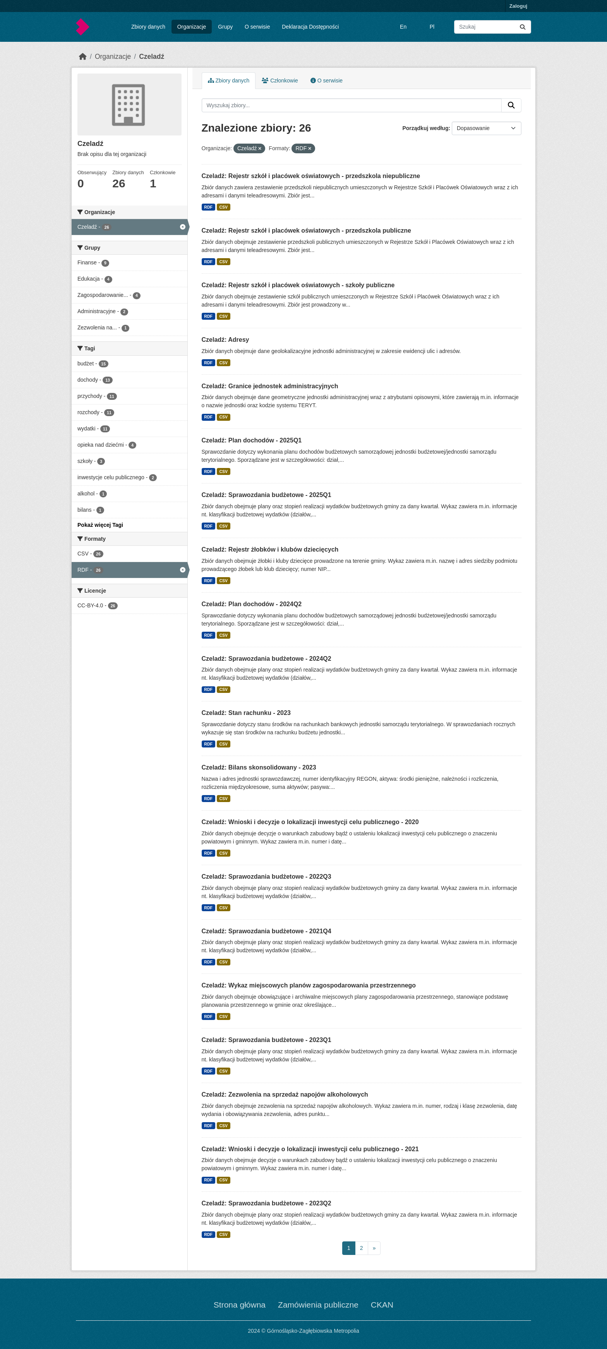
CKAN (382, 1304)
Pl (432, 27)
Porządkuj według (425, 128)
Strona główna (240, 1304)
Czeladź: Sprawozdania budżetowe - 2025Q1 (266, 495)
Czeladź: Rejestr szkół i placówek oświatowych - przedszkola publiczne (306, 230)
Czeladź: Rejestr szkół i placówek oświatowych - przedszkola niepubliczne (311, 176)
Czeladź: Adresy (225, 339)
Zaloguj (518, 6)
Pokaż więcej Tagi (100, 525)
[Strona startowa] (83, 56)
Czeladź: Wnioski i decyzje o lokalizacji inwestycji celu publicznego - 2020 (310, 822)
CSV (223, 207)
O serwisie (257, 27)
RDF (208, 207)
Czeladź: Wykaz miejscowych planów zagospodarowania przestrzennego (309, 985)
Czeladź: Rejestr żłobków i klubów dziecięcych (270, 549)
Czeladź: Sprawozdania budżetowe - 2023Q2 (266, 1203)
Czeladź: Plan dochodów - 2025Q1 (252, 440)
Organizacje (191, 27)
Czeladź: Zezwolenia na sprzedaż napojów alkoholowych (285, 1094)
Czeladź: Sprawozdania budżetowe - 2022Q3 (266, 876)
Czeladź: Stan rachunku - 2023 (246, 713)
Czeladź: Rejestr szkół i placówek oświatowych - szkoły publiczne (298, 285)
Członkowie (280, 80)
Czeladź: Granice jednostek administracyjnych (270, 386)
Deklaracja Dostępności (310, 27)
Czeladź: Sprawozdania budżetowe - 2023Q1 (266, 1040)
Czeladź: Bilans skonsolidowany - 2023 (259, 767)
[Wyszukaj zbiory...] (492, 27)
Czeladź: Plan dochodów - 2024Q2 (252, 604)
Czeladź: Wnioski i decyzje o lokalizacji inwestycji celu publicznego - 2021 (310, 1149)
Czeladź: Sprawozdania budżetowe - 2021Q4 (266, 931)
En (403, 27)
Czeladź (151, 56)
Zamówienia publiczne (318, 1304)
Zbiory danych (148, 27)
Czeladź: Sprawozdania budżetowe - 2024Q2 (266, 658)
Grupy (225, 27)
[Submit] (522, 27)
